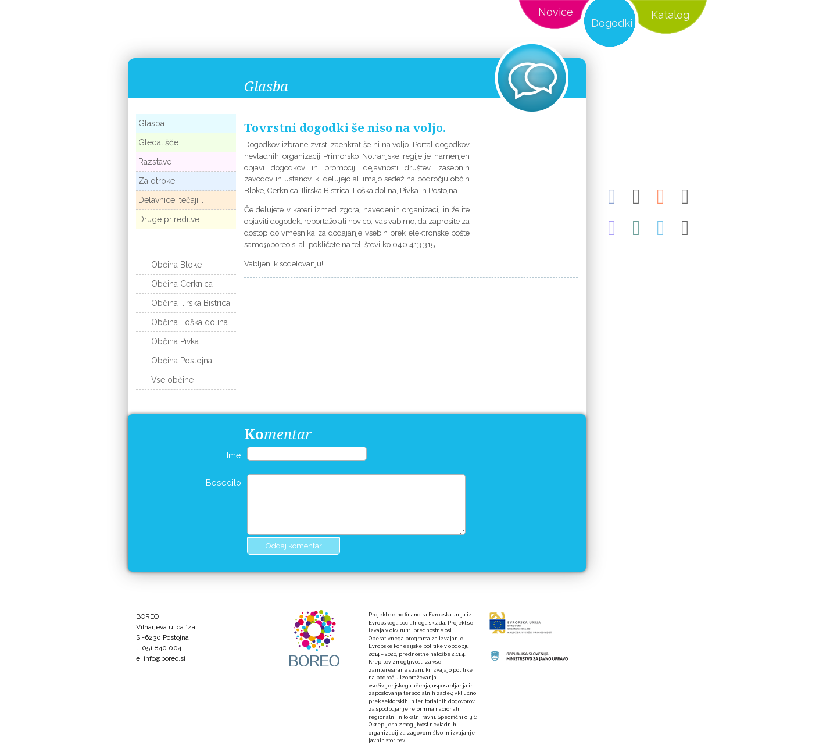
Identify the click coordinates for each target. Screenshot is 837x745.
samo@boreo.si (270, 244)
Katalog (670, 15)
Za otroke (156, 181)
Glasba (151, 123)
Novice (555, 12)
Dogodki (611, 23)
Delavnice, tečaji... (170, 200)
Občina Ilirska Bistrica (190, 303)
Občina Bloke (176, 264)
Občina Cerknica (182, 283)
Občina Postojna (181, 360)
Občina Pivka (175, 341)
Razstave (154, 161)
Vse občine (172, 379)
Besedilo (223, 482)
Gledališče (158, 142)
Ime (234, 455)
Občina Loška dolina (189, 322)
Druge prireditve (168, 219)
